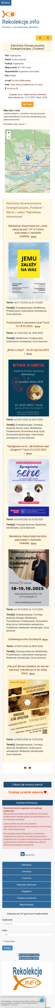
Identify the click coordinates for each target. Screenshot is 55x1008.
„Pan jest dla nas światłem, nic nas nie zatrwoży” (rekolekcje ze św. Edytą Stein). (28, 670)
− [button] (9, 137)
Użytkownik (7, 920)
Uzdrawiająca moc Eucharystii (28, 639)
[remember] (3, 941)
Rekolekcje (27, 865)
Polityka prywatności (26, 898)
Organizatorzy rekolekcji (35, 94)
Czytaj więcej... (14, 1005)
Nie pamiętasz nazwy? (28, 955)
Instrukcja (26, 871)
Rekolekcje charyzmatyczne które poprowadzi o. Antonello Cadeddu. (28, 540)
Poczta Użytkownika (21, 80)
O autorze (26, 878)
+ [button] (9, 133)
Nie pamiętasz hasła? (29, 958)
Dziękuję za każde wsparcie (27, 792)
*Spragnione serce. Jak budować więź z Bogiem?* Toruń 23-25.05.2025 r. (28, 450)
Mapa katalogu (26, 904)
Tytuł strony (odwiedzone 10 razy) (26, 84)
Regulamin (26, 891)
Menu (6, 2)
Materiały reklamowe (26, 884)
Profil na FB (12, 88)
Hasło (4, 930)
